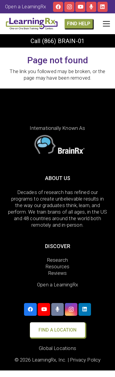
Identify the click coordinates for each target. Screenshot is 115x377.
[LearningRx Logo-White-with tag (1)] (58, 108)
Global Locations (57, 348)
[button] (106, 23)
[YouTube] (80, 7)
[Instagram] (69, 7)
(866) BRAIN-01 (63, 41)
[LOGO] (31, 24)
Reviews (57, 273)
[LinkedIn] (103, 7)
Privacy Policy (85, 360)
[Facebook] (58, 7)
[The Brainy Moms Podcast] (91, 7)
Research (57, 260)
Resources (58, 266)
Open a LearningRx (57, 285)
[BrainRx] (58, 145)
